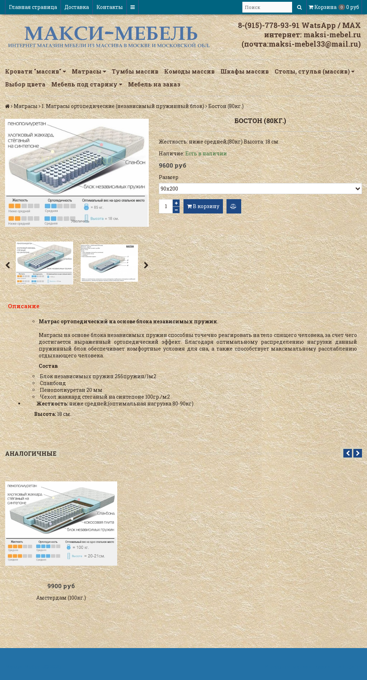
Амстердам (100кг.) (61, 597)
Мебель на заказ (154, 84)
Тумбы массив (135, 71)
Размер (168, 177)
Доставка (77, 7)
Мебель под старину (86, 84)
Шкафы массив (244, 71)
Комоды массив (189, 71)
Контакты (109, 7)
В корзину (203, 206)
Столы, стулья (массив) (314, 71)
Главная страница (33, 7)
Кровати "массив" (35, 71)
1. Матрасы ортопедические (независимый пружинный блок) (123, 106)
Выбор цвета (25, 84)
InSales (352, 666)
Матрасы (89, 71)
